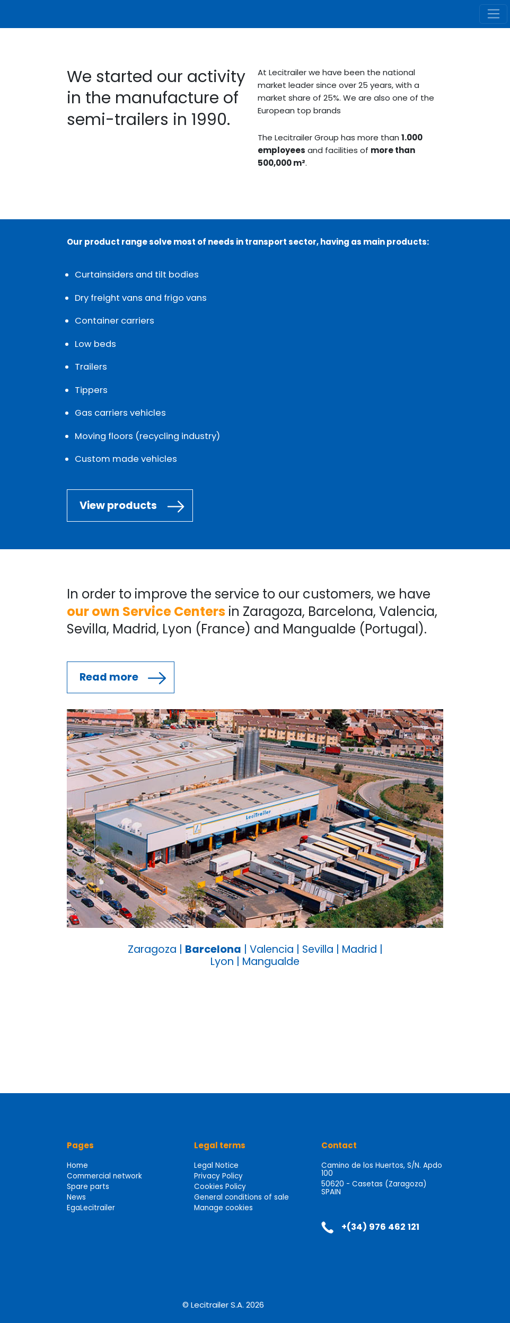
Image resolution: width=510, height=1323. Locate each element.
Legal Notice (216, 1165)
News (76, 1197)
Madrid (359, 949)
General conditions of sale (241, 1197)
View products (118, 505)
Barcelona (213, 949)
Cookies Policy (220, 1187)
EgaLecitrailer (91, 1208)
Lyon (222, 961)
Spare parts (88, 1187)
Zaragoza (152, 949)
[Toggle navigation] (493, 14)
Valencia (272, 949)
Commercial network (104, 1176)
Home (77, 1165)
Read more (109, 677)
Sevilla (317, 949)
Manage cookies (223, 1208)
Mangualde (271, 961)
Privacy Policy (218, 1176)
